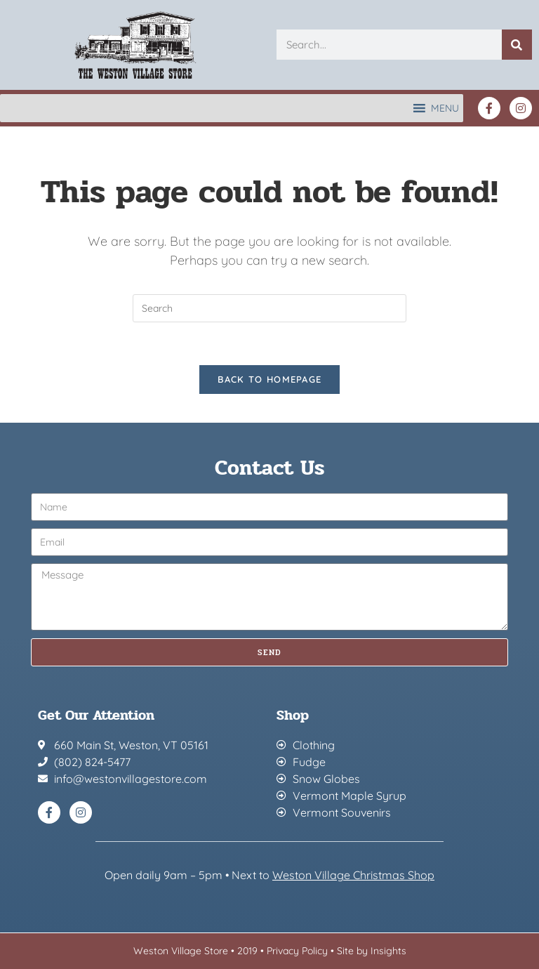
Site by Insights (371, 950)
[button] (445, 108)
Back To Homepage (270, 379)
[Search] (517, 44)
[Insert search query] (269, 308)
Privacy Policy (297, 950)
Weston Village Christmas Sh (346, 875)
